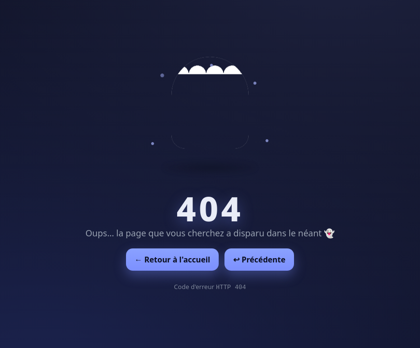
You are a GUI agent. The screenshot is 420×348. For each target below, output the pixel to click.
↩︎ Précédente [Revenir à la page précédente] (259, 259)
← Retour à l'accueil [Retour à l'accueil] (172, 259)
